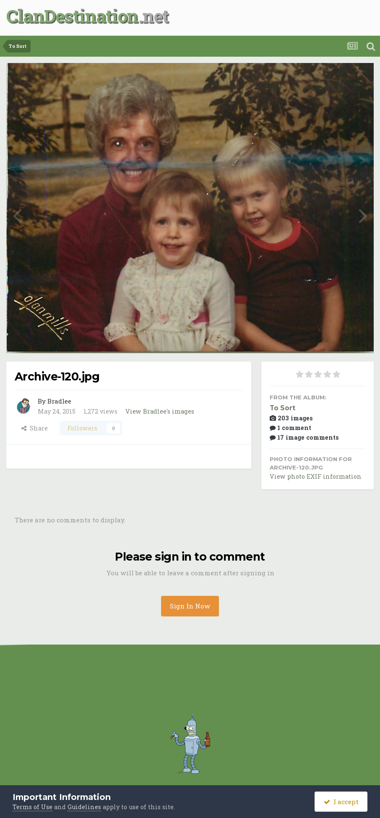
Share (34, 428)
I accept (341, 801)
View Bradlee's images (159, 411)
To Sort (282, 408)
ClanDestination (72, 15)
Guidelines (84, 807)
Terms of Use (32, 807)
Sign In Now (190, 606)
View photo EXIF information (316, 476)
